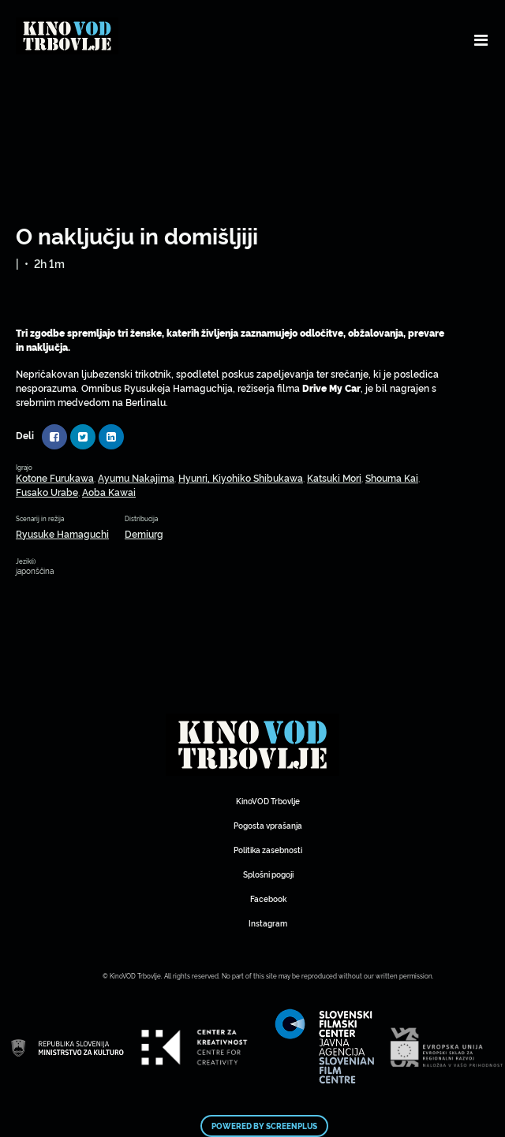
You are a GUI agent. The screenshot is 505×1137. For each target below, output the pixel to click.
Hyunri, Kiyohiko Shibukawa (240, 477)
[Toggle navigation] (481, 39)
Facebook (268, 898)
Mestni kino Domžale (252, 745)
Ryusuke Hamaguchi (62, 533)
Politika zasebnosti (268, 849)
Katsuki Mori (334, 477)
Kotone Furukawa (55, 477)
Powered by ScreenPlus (264, 1125)
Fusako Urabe (47, 491)
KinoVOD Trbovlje (268, 801)
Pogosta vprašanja (268, 825)
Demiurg (144, 533)
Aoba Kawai (109, 491)
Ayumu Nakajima (136, 477)
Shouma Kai (391, 477)
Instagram (268, 923)
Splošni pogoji (268, 874)
